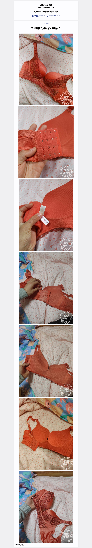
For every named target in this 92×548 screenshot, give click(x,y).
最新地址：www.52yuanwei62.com (46, 16)
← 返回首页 (46, 23)
